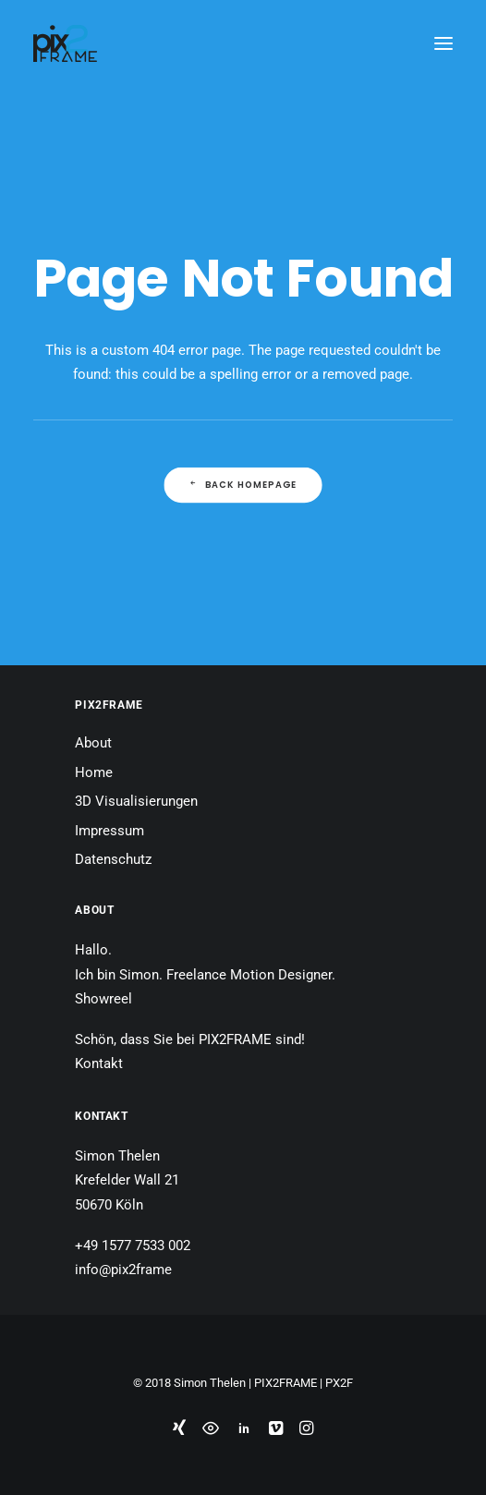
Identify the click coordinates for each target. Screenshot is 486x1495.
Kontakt (99, 1063)
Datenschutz (113, 859)
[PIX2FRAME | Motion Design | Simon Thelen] (65, 43)
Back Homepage (243, 485)
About (93, 743)
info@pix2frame (123, 1269)
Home (94, 772)
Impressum (109, 830)
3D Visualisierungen (136, 801)
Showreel (103, 999)
